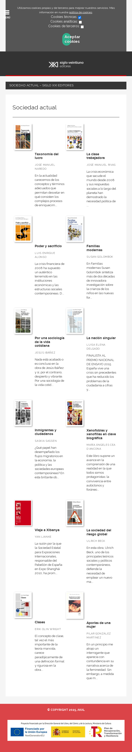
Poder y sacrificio (48, 246)
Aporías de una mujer (99, 625)
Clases (40, 622)
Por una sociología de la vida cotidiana (49, 342)
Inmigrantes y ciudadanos (45, 432)
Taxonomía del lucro (47, 156)
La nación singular (101, 338)
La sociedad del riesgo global (99, 532)
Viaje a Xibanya (47, 530)
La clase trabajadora (96, 156)
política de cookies (80, 12)
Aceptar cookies (68, 39)
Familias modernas (94, 248)
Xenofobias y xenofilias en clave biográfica (101, 434)
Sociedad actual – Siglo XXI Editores (41, 85)
